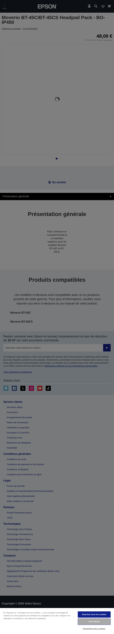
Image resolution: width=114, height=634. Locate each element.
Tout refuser (94, 621)
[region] (57, 621)
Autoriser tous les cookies (94, 614)
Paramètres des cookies (94, 629)
